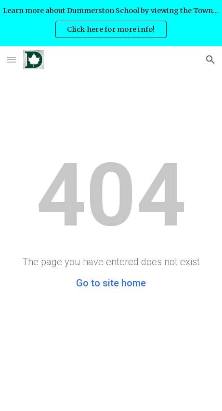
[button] (11, 59)
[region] (111, 23)
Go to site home (111, 283)
